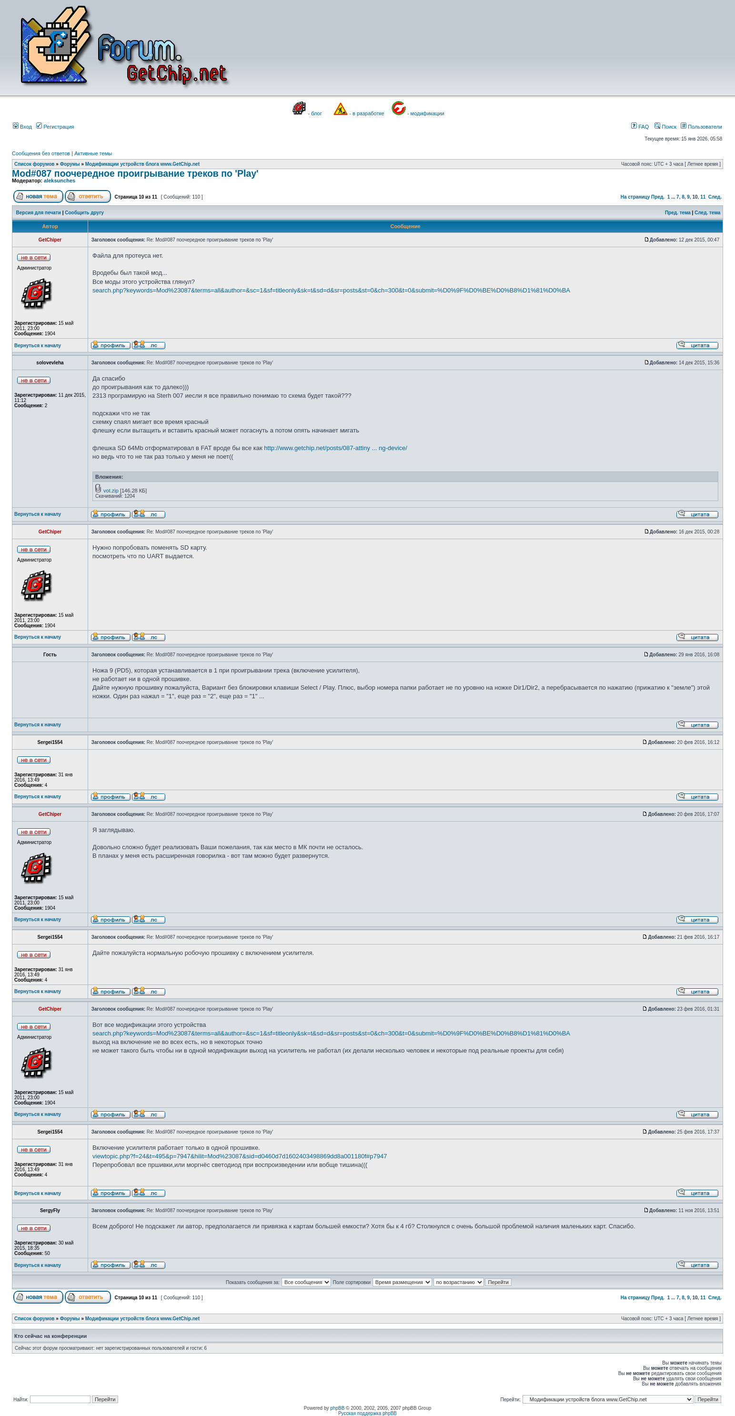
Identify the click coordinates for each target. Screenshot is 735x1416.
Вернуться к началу (37, 345)
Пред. (658, 197)
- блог (315, 113)
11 (702, 197)
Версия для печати (38, 212)
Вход (22, 127)
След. (715, 197)
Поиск (665, 127)
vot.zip (111, 490)
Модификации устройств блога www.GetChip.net (142, 164)
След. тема (707, 212)
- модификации (425, 113)
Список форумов (34, 164)
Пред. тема (678, 212)
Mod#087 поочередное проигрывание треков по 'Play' (135, 173)
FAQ (640, 127)
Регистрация (55, 127)
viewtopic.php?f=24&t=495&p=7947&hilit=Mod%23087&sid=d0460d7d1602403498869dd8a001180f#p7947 (239, 1156)
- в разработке (366, 113)
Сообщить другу (84, 212)
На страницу (635, 197)
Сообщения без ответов (41, 153)
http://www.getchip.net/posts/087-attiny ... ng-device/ (335, 448)
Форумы (70, 164)
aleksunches (59, 180)
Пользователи (701, 127)
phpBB (337, 1408)
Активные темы (93, 153)
